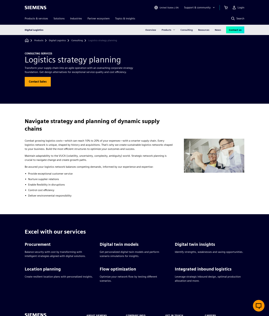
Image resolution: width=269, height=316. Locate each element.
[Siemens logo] (35, 7)
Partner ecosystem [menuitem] (98, 18)
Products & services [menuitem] (36, 18)
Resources (203, 29)
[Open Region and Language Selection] (166, 7)
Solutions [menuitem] (59, 18)
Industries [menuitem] (76, 18)
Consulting (186, 29)
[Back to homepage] (27, 40)
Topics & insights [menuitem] (125, 18)
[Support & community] (200, 7)
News (218, 29)
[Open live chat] (259, 306)
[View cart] (226, 7)
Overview (150, 29)
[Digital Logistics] (57, 40)
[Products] (38, 40)
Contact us (235, 29)
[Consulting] (77, 40)
